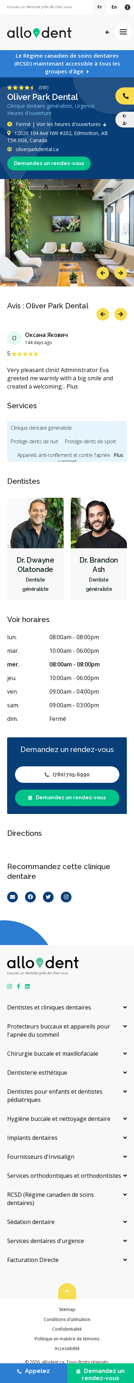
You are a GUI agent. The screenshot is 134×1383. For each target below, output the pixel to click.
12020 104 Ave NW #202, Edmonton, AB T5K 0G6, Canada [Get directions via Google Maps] (57, 137)
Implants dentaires (32, 1138)
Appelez (33, 1371)
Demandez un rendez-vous (49, 163)
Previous (102, 273)
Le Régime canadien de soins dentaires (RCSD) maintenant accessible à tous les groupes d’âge (67, 63)
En (114, 7)
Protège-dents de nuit (34, 441)
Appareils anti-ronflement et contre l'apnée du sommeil (67, 458)
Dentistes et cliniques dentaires (49, 1007)
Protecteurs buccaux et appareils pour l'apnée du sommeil (58, 1030)
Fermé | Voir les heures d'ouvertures (58, 124)
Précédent (107, 32)
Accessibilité (67, 1348)
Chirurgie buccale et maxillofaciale (52, 1053)
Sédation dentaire (31, 1222)
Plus (72, 386)
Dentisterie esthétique (37, 1072)
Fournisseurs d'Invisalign (40, 1157)
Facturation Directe (33, 1260)
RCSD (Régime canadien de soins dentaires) (50, 1199)
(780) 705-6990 (67, 774)
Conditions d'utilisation (67, 1319)
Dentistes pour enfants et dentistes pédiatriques (55, 1096)
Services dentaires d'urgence (45, 1241)
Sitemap (67, 1309)
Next (120, 273)
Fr (100, 7)
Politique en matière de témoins (67, 1339)
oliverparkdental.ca (33, 149)
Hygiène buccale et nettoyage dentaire (58, 1119)
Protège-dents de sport (90, 441)
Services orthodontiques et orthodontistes (64, 1176)
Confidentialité (67, 1329)
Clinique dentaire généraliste (41, 427)
